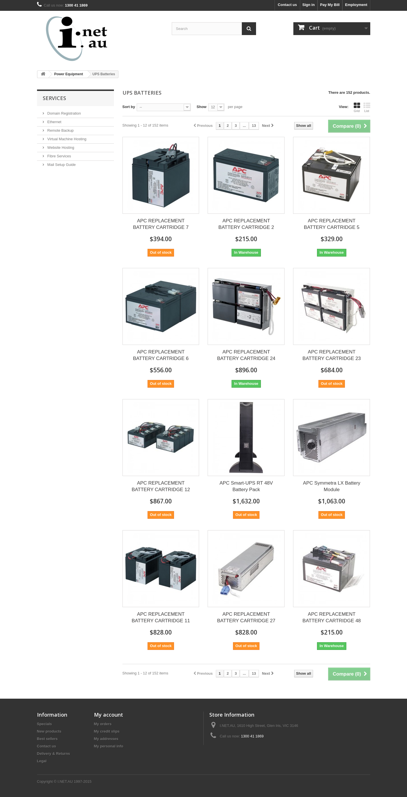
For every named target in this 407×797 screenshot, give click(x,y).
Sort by (128, 107)
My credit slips (107, 731)
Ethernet (54, 122)
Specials (44, 724)
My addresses (106, 739)
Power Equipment (68, 74)
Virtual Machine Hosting (66, 139)
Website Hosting (60, 147)
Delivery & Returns (53, 753)
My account (108, 714)
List (366, 107)
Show (201, 107)
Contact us (287, 5)
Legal (42, 761)
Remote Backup (60, 130)
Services (54, 98)
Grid (357, 107)
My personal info (108, 746)
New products (49, 731)
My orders (103, 724)
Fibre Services (58, 156)
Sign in (308, 5)
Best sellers (47, 739)
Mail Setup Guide (61, 164)
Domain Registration (63, 113)
